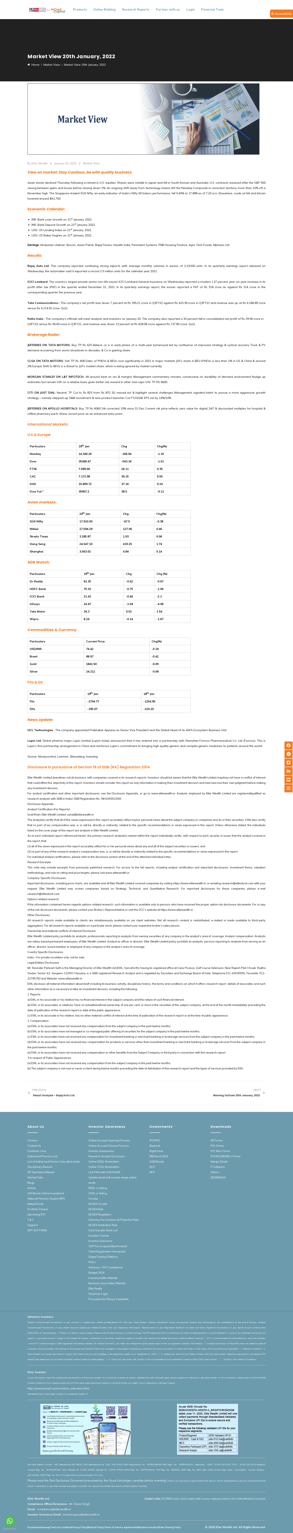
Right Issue (156, 1151)
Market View (91, 163)
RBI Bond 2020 (159, 1156)
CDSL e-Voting (98, 1193)
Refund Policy (95, 1527)
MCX (225, 1498)
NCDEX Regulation (100, 1214)
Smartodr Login (98, 1293)
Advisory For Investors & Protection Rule (114, 1219)
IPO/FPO (155, 1140)
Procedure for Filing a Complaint (108, 1299)
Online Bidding (104, 9)
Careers (32, 1140)
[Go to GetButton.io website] (9, 1529)
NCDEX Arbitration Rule (103, 1225)
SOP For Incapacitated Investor (108, 1246)
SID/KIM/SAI (218, 1177)
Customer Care (36, 1151)
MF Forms (217, 1140)
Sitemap (45, 1527)
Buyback (155, 1145)
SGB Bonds (157, 1161)
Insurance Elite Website (103, 1278)
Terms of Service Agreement (120, 1527)
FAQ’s (92, 1262)
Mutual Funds (35, 1203)
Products (80, 9)
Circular (93, 1198)
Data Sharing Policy (170, 1527)
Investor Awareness (101, 1151)
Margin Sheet (219, 1161)
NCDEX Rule (96, 1209)
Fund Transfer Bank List (103, 1230)
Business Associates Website (107, 1283)
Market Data (35, 1177)
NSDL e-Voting (98, 1188)
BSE (183, 1498)
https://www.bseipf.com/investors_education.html (58, 1388)
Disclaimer (33, 1527)
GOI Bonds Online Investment (45, 1193)
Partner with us (168, 9)
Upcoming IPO (36, 1214)
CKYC (233, 1498)
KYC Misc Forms (220, 1151)
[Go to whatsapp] (10, 1521)
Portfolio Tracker (37, 1209)
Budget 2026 (97, 1272)
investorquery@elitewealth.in (81, 1514)
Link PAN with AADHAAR (104, 1172)
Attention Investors (147, 1527)
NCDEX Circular (98, 1203)
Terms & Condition (60, 1527)
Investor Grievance (100, 1241)
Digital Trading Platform (103, 1256)
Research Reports (135, 9)
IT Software (218, 1166)
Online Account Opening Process (109, 1140)
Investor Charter (99, 1235)
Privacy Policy (79, 1527)
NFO (152, 1172)
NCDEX (261, 1498)
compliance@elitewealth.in (54, 1509)
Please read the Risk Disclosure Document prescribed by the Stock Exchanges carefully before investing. (97, 1480)
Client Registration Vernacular (107, 1251)
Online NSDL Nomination (104, 1161)
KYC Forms (217, 1145)
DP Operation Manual (40, 1172)
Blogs (31, 1182)
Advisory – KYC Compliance (106, 1267)
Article (31, 1188)
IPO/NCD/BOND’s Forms (226, 1156)
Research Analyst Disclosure (107, 1156)
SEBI (190, 1498)
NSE (177, 1498)
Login (190, 9)
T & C (30, 1219)
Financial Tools (212, 9)
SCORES (167, 1498)
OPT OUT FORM (37, 1230)
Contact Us (34, 1145)
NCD (152, 1166)
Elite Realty (95, 1288)
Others (215, 1172)
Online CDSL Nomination (104, 1166)
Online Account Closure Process (109, 1145)
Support (32, 1225)
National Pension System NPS (46, 1198)
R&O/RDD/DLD (246, 1498)
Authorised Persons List (42, 1156)
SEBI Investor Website (208, 1498)
